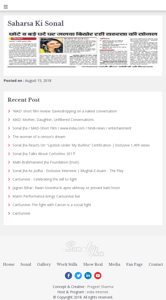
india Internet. (98, 291)
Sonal (26, 264)
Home (9, 264)
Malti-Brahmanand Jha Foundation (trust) (46, 162)
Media (114, 264)
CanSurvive (21, 213)
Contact (156, 264)
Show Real (93, 264)
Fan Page (134, 264)
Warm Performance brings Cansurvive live (46, 196)
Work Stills (67, 264)
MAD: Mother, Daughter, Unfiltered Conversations (53, 119)
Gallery (44, 264)
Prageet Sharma (100, 286)
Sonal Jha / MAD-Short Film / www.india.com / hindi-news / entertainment (72, 128)
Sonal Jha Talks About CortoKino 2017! (44, 153)
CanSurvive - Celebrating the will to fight (45, 179)
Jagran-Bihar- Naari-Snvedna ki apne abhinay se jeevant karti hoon (66, 187)
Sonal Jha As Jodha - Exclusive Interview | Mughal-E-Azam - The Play (68, 170)
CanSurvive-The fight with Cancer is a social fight (52, 204)
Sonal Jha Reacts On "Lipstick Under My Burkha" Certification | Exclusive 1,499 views (81, 145)
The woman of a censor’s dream (39, 136)
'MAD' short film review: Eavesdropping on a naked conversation (65, 111)
